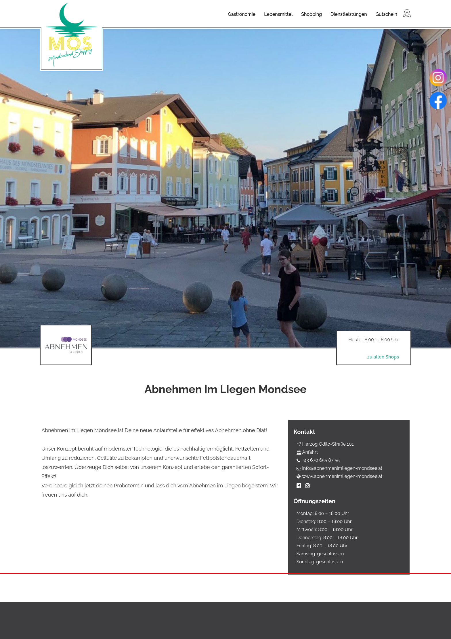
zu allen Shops (381, 357)
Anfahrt (310, 452)
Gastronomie (241, 14)
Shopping (311, 14)
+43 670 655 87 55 (321, 460)
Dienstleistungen (348, 14)
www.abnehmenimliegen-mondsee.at (342, 476)
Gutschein (386, 14)
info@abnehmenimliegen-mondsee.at (342, 468)
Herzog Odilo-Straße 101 (328, 444)
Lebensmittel (278, 14)
